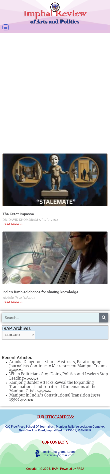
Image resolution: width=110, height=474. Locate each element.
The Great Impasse (18, 214)
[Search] (103, 317)
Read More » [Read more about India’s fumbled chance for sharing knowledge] (12, 302)
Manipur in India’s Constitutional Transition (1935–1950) (56, 397)
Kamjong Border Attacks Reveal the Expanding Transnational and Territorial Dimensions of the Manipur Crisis (52, 387)
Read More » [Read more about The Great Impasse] (12, 224)
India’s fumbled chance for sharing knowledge (40, 292)
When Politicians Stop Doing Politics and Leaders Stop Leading (58, 376)
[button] (5, 27)
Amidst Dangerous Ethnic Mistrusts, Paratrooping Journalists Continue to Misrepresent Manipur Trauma (58, 364)
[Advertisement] (55, 90)
